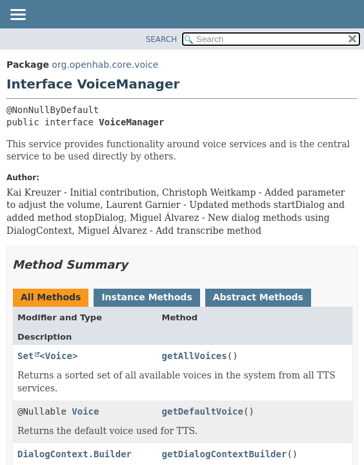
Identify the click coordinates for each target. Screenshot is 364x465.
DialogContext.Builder (74, 454)
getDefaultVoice (202, 411)
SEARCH (161, 39)
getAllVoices (194, 356)
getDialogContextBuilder (224, 454)
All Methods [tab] (51, 297)
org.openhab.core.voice (105, 64)
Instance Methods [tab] (146, 297)
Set (25, 356)
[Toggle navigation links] (17, 15)
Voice (58, 356)
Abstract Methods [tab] (258, 297)
